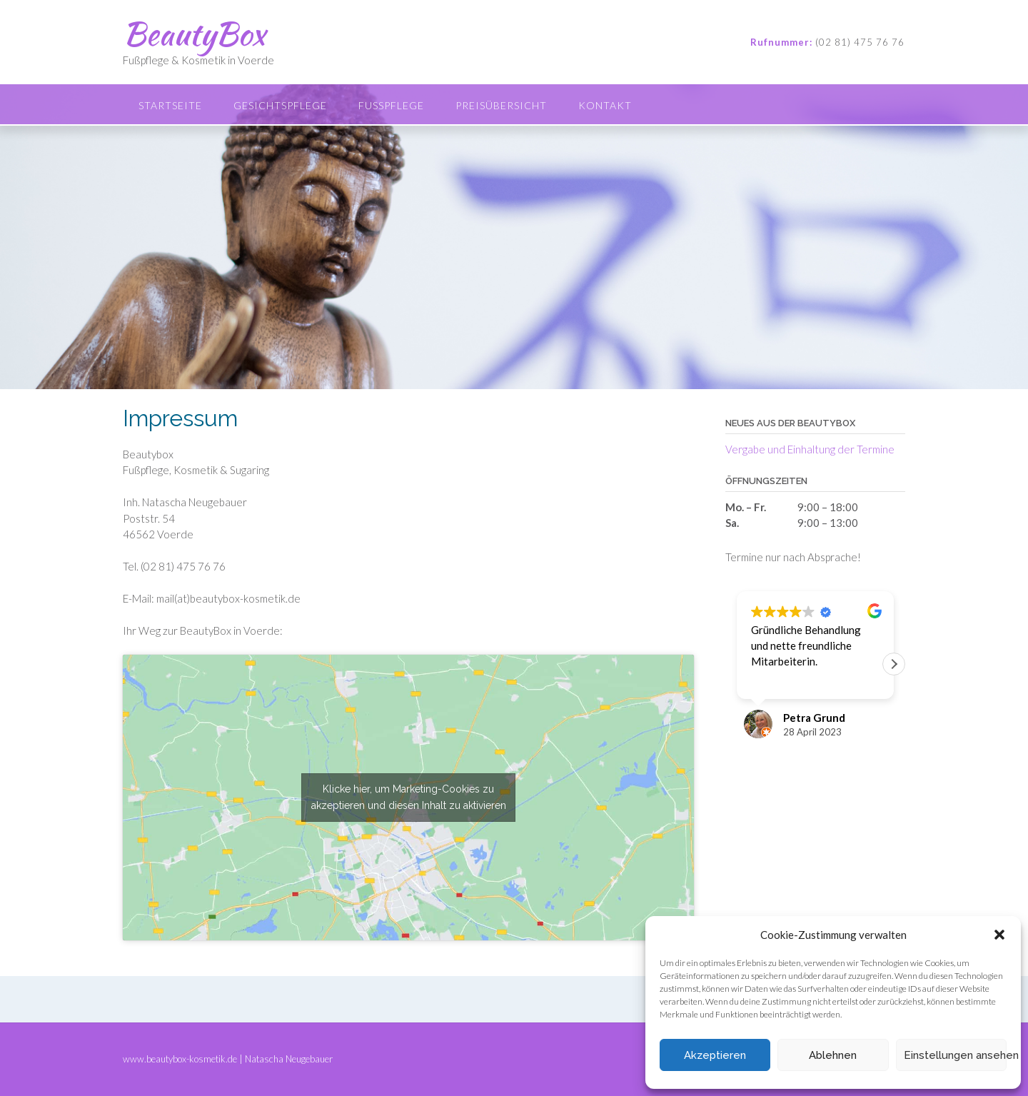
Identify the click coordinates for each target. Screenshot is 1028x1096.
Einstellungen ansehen (955, 1055)
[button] (999, 934)
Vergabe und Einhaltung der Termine (810, 449)
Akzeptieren (715, 1055)
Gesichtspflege (280, 105)
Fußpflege (391, 105)
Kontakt (605, 105)
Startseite (170, 105)
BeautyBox (194, 33)
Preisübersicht (501, 105)
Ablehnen (833, 1055)
